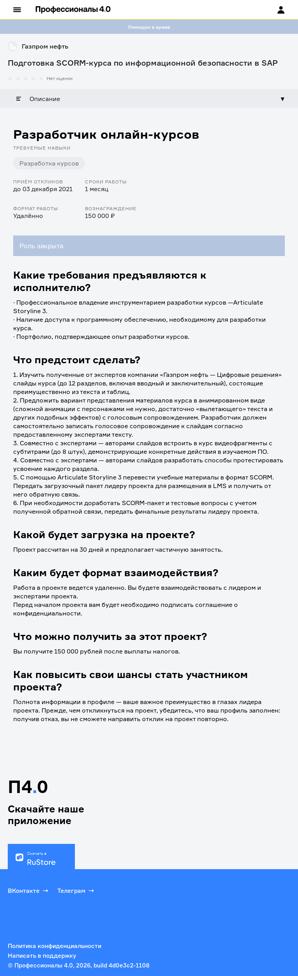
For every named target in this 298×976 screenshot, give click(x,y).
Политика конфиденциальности (54, 946)
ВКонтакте (29, 890)
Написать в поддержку (42, 956)
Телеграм (76, 890)
